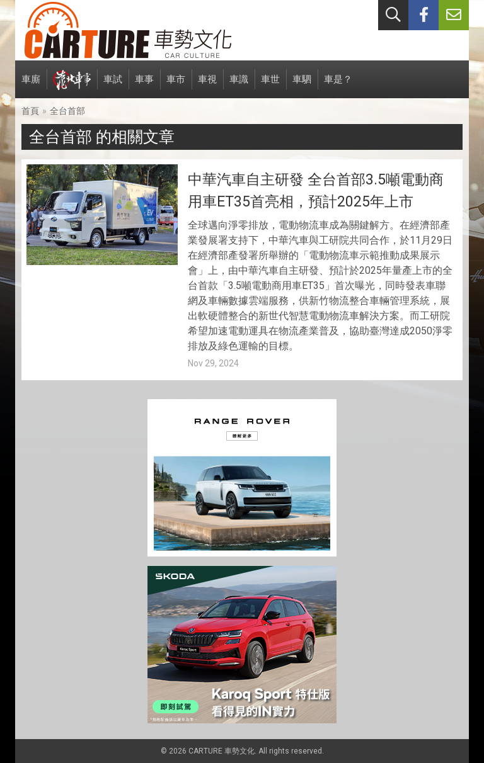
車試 (113, 86)
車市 (176, 86)
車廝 (31, 86)
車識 (239, 86)
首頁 (30, 111)
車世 (270, 86)
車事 (144, 86)
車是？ (338, 86)
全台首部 (67, 111)
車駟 (302, 86)
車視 (207, 86)
